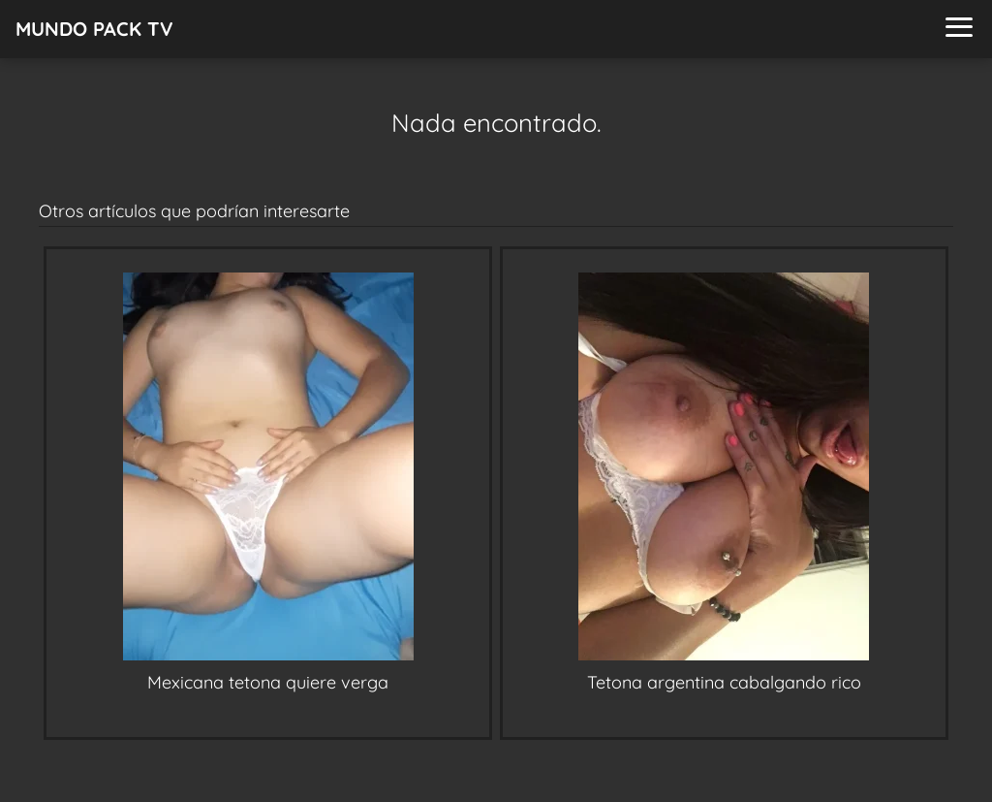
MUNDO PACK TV (94, 28)
